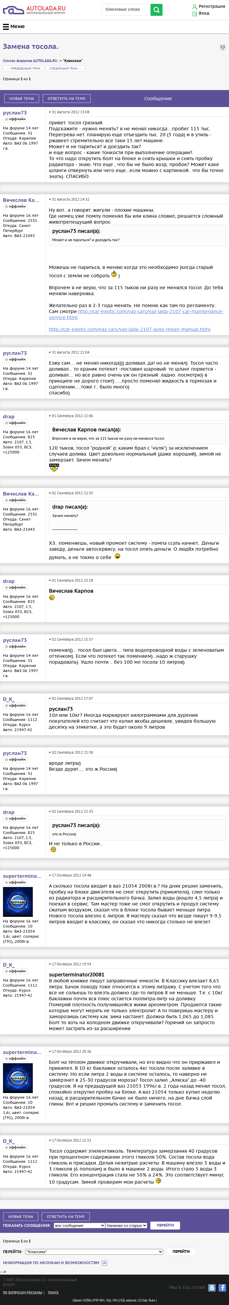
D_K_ (9, 699)
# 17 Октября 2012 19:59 (70, 964)
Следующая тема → (65, 68)
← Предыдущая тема (23, 68)
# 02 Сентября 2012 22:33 (71, 811)
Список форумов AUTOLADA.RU (30, 61)
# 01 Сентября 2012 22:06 (71, 416)
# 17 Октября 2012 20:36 (70, 1051)
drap (9, 417)
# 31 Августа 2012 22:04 (69, 352)
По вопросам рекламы (22, 1293)
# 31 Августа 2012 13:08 (69, 112)
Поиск (53, 1293)
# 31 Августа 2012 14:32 (69, 199)
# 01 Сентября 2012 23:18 (71, 580)
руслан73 (15, 113)
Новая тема (21, 98)
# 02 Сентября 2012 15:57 (71, 639)
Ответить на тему (67, 98)
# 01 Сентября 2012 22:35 (71, 493)
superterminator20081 (22, 876)
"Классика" (73, 61)
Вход (204, 13)
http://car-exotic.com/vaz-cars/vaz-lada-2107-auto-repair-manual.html (130, 329)
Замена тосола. (30, 47)
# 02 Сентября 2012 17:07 (71, 698)
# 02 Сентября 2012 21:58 (71, 752)
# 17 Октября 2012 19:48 (70, 875)
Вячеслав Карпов (22, 200)
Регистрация (212, 6)
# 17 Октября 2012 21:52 (70, 1140)
